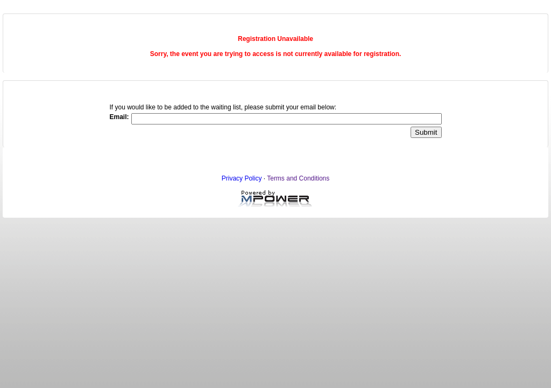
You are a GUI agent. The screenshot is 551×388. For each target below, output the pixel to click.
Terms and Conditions (298, 178)
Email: (119, 117)
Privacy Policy (242, 178)
